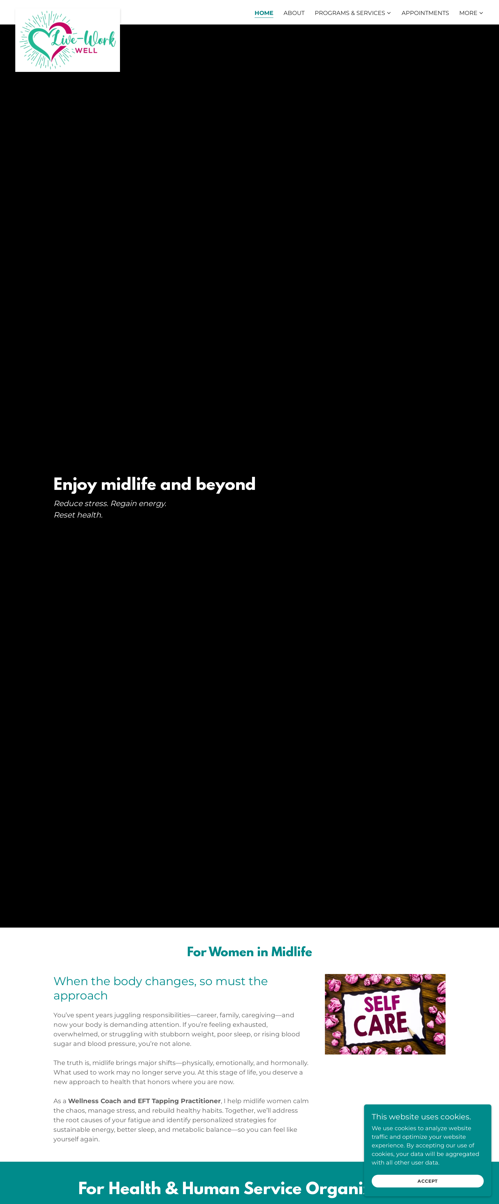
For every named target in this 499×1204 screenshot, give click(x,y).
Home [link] (264, 13)
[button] (353, 13)
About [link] (294, 13)
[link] (67, 11)
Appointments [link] (425, 13)
